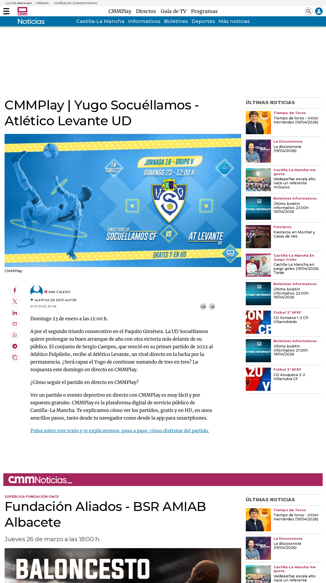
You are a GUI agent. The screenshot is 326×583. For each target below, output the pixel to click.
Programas (204, 11)
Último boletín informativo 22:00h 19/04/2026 (291, 293)
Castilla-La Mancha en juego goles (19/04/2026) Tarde (296, 269)
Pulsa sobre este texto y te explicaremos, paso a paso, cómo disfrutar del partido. (119, 431)
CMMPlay (121, 11)
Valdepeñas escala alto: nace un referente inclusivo (295, 183)
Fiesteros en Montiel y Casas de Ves (294, 234)
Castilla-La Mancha (100, 21)
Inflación (42, 3)
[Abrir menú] (6, 11)
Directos (147, 11)
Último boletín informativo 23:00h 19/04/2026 (291, 208)
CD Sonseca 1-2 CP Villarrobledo (291, 320)
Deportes (203, 21)
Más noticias (234, 21)
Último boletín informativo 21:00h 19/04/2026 (291, 350)
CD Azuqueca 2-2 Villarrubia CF (289, 377)
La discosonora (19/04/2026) (287, 149)
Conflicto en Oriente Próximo (75, 3)
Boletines (176, 21)
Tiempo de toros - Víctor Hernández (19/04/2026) (296, 120)
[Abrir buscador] (309, 11)
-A (212, 306)
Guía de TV (175, 11)
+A (203, 306)
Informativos (144, 21)
